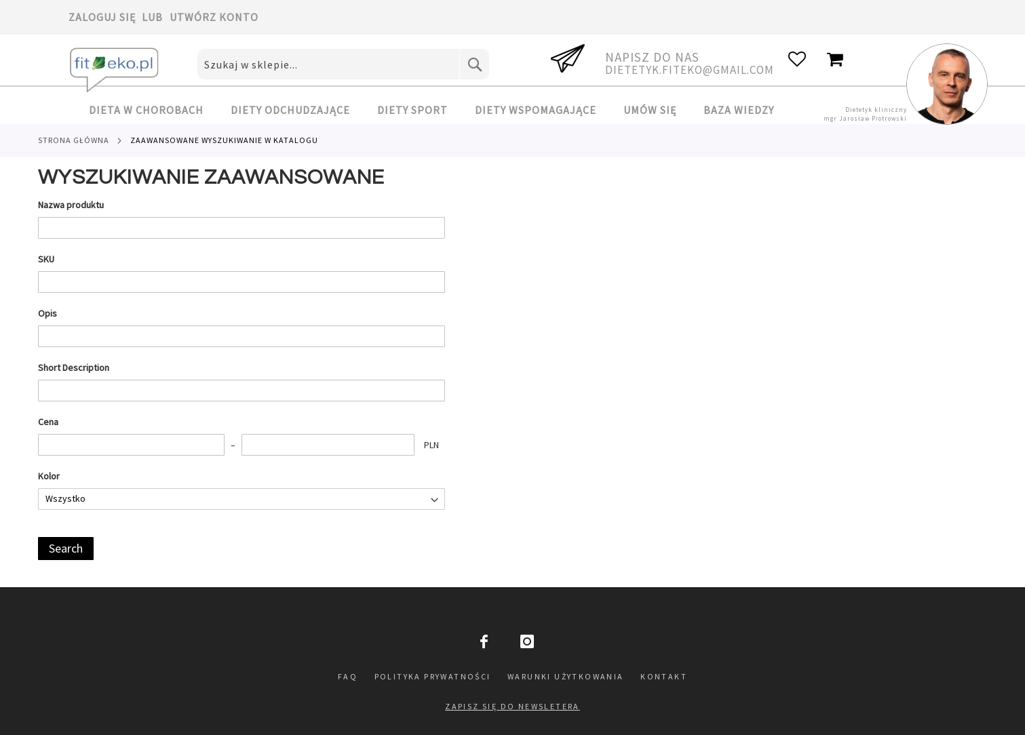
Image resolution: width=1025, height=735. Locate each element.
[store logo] (116, 70)
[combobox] (343, 64)
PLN (431, 445)
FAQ (347, 676)
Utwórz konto (214, 17)
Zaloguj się (102, 17)
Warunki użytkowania (565, 676)
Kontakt (663, 676)
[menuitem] (153, 110)
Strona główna (73, 140)
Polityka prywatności (432, 676)
